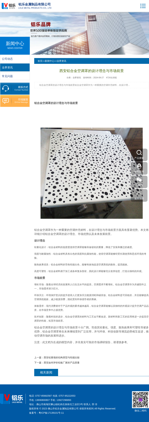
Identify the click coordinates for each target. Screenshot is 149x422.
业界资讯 (61, 61)
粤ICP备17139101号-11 (51, 412)
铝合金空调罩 (42, 103)
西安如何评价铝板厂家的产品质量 (62, 362)
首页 (40, 61)
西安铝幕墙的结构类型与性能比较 (62, 357)
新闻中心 (49, 61)
